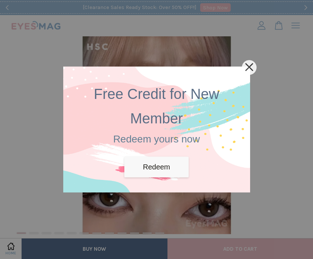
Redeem (156, 167)
